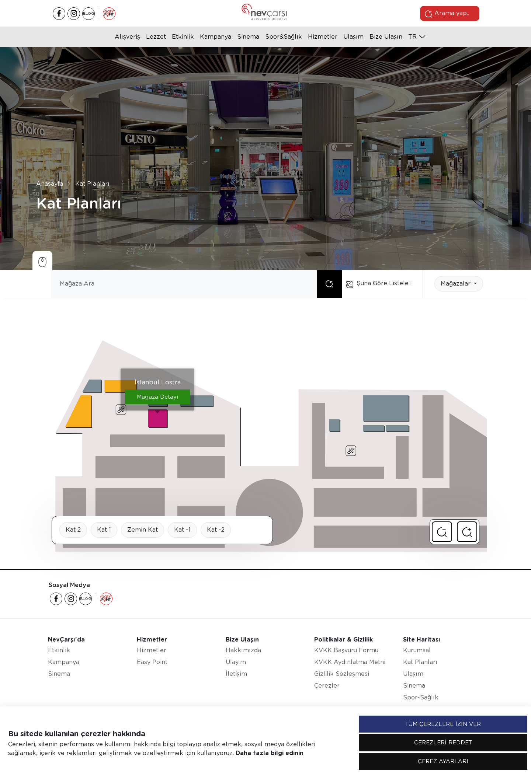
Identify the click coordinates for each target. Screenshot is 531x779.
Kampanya (215, 36)
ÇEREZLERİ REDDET (443, 742)
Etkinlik (183, 36)
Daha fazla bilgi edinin (269, 753)
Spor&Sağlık (283, 36)
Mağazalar (456, 283)
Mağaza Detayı (157, 397)
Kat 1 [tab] (104, 529)
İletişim (236, 673)
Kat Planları (92, 183)
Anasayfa (49, 183)
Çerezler (327, 685)
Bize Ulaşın (385, 36)
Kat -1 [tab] (182, 529)
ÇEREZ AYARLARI (443, 761)
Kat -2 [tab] (216, 529)
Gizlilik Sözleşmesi (341, 673)
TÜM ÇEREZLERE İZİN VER (443, 724)
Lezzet (156, 36)
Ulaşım (353, 36)
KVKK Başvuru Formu (346, 650)
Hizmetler (322, 36)
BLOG (88, 13)
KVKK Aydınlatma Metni (349, 662)
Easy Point (152, 662)
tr (412, 36)
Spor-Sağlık (420, 697)
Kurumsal (417, 650)
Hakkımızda (243, 650)
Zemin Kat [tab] (142, 529)
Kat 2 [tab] (73, 529)
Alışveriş (127, 36)
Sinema (248, 36)
